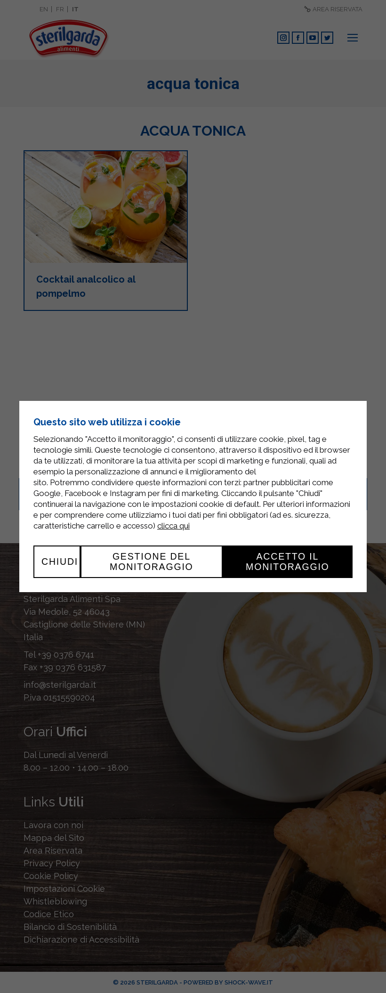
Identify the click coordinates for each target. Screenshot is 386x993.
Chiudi (59, 561)
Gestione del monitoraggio (151, 561)
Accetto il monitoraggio (288, 561)
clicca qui (173, 525)
